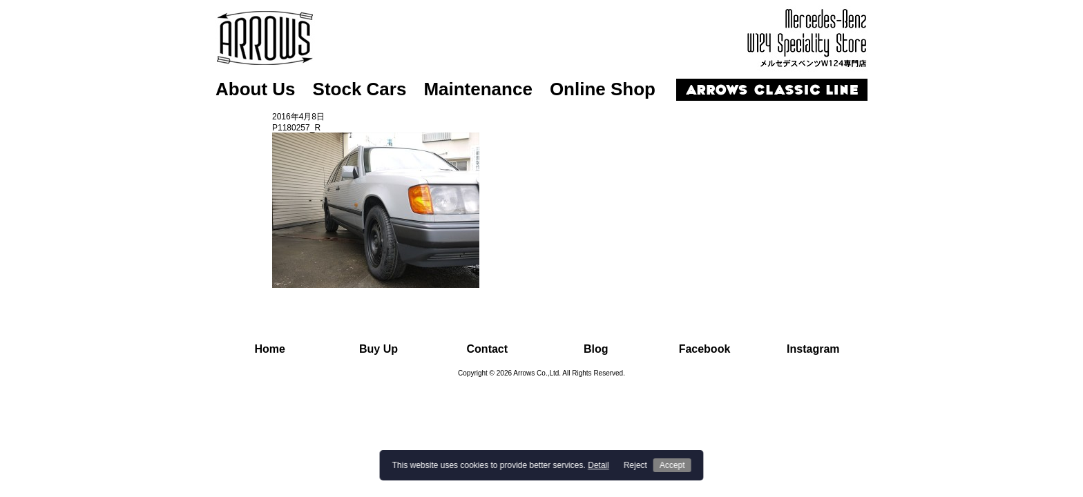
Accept (672, 465)
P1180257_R (296, 128)
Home (269, 349)
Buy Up (378, 349)
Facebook (705, 349)
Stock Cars (360, 89)
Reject (635, 465)
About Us (255, 89)
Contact (487, 349)
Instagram (813, 349)
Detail (598, 465)
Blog (596, 349)
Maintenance (478, 89)
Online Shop (602, 89)
